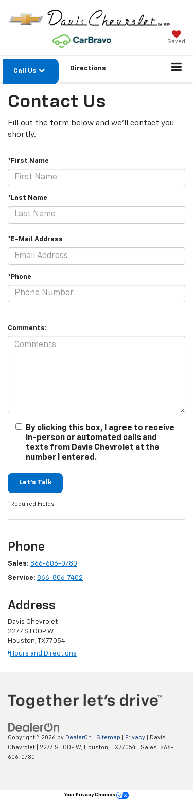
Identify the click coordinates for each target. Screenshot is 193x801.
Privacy (135, 737)
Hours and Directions (42, 653)
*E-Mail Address (35, 239)
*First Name (28, 161)
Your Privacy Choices (96, 795)
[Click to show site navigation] (177, 69)
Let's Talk (35, 482)
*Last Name (27, 198)
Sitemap (108, 737)
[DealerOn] (34, 727)
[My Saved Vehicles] (176, 38)
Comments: (27, 328)
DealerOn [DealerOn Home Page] (78, 737)
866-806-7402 (60, 578)
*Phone (19, 277)
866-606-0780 (53, 563)
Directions (88, 68)
